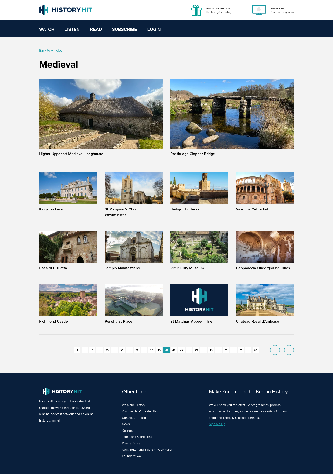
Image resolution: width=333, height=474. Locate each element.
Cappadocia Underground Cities (263, 268)
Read (96, 29)
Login (154, 29)
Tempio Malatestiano (122, 268)
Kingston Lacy (51, 209)
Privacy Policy (131, 443)
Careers (127, 430)
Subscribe (124, 29)
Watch (46, 29)
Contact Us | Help (134, 417)
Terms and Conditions (137, 436)
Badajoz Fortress (184, 209)
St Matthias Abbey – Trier (192, 321)
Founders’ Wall (132, 456)
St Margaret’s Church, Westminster (123, 212)
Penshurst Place (118, 321)
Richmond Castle (53, 321)
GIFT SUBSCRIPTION (218, 8)
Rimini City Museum (187, 268)
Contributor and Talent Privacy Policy (147, 449)
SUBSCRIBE (277, 8)
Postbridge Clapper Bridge (192, 154)
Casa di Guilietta (53, 268)
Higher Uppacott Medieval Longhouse (71, 154)
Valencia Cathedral (252, 209)
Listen (72, 29)
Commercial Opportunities (140, 411)
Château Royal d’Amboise (257, 321)
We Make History (133, 405)
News (126, 424)
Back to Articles (50, 50)
